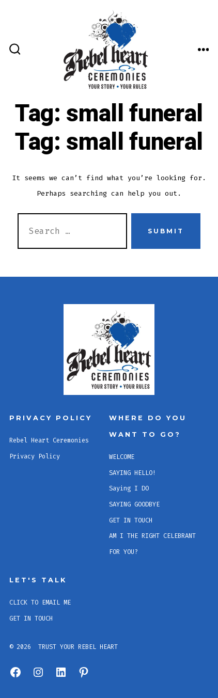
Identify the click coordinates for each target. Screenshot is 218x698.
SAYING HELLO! (132, 473)
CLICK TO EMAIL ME (40, 602)
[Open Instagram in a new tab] (38, 672)
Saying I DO (129, 488)
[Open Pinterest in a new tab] (83, 672)
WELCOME (121, 457)
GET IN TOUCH (130, 520)
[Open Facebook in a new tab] (15, 672)
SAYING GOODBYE (134, 504)
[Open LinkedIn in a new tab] (61, 672)
